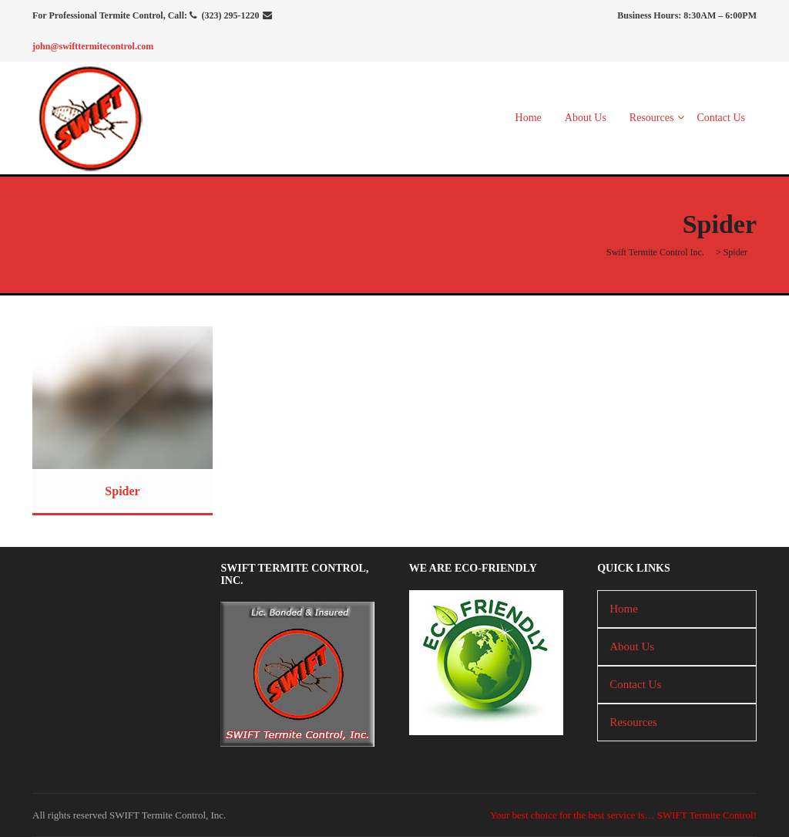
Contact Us (721, 117)
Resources (652, 117)
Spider (122, 491)
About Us (585, 117)
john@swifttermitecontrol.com (92, 46)
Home (528, 117)
